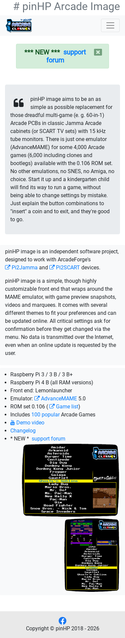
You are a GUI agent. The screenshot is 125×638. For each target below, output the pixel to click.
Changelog (23, 430)
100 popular (45, 414)
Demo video (27, 422)
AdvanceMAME (55, 398)
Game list (63, 406)
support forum (47, 438)
